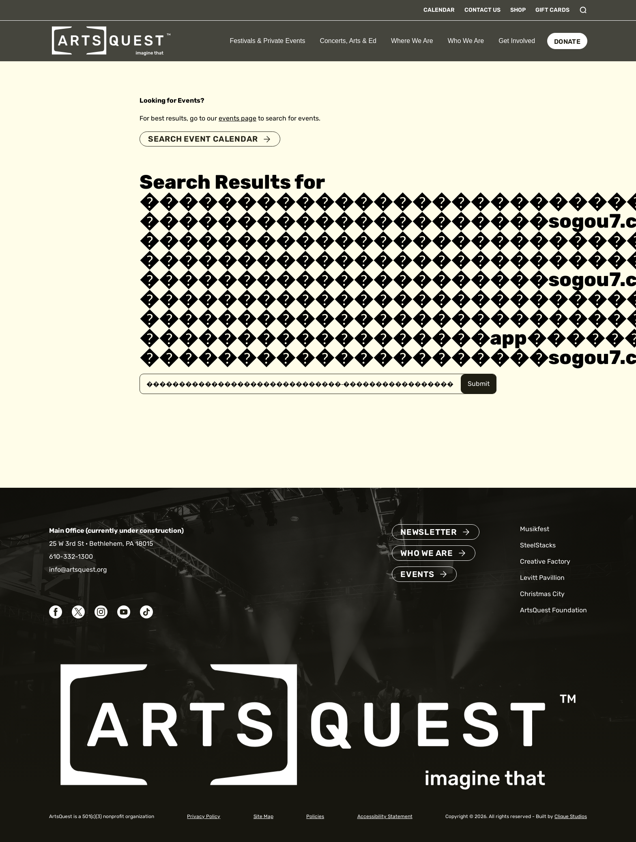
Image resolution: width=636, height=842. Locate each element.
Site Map (263, 816)
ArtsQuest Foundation (553, 610)
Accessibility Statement (385, 816)
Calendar (439, 9)
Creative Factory (545, 562)
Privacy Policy (203, 816)
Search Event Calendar (205, 139)
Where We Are (412, 40)
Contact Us (482, 9)
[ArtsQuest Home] (111, 40)
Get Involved (516, 40)
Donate (567, 41)
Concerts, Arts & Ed (348, 40)
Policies (315, 816)
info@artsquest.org (78, 570)
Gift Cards (552, 9)
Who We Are (466, 40)
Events (417, 574)
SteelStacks (538, 545)
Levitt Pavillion (542, 578)
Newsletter (428, 532)
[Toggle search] (583, 10)
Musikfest (534, 529)
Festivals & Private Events (267, 40)
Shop (518, 9)
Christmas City (542, 594)
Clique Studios (570, 816)
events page (237, 118)
